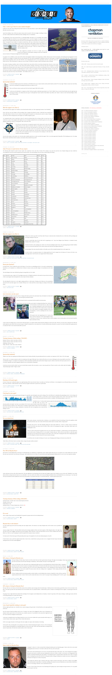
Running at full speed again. (10, 380)
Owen (16, 142)
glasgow (12, 142)
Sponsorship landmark (12, 101)
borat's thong (17, 551)
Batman (8, 373)
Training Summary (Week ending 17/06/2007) (15, 338)
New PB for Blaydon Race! (10, 450)
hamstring (16, 671)
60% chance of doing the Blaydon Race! (13, 586)
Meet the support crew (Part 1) (11, 234)
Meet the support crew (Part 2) (11, 107)
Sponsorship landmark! (9, 82)
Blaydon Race (10, 518)
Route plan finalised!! (8, 264)
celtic (8, 142)
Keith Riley (14, 258)
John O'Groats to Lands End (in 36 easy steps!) (15, 149)
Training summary (11, 508)
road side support (22, 142)
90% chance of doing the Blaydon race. (13, 558)
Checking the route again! (9, 393)
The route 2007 (10, 75)
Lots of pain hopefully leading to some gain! (14, 605)
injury (8, 444)
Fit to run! (5, 513)
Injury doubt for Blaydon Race (11, 645)
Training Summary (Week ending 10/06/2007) (15, 499)
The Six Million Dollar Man (24, 444)
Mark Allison (11, 74)
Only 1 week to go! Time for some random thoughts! (16, 26)
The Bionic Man (13, 444)
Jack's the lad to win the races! (11, 294)
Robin (12, 373)
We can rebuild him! (8, 418)
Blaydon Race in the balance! (10, 523)
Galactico (9, 258)
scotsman (29, 142)
